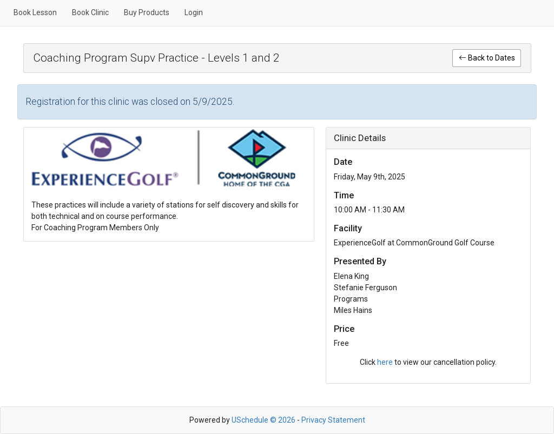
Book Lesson (35, 12)
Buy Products (146, 12)
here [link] (385, 362)
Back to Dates (487, 58)
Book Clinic (90, 12)
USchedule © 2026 (263, 420)
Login (193, 12)
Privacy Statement (333, 420)
